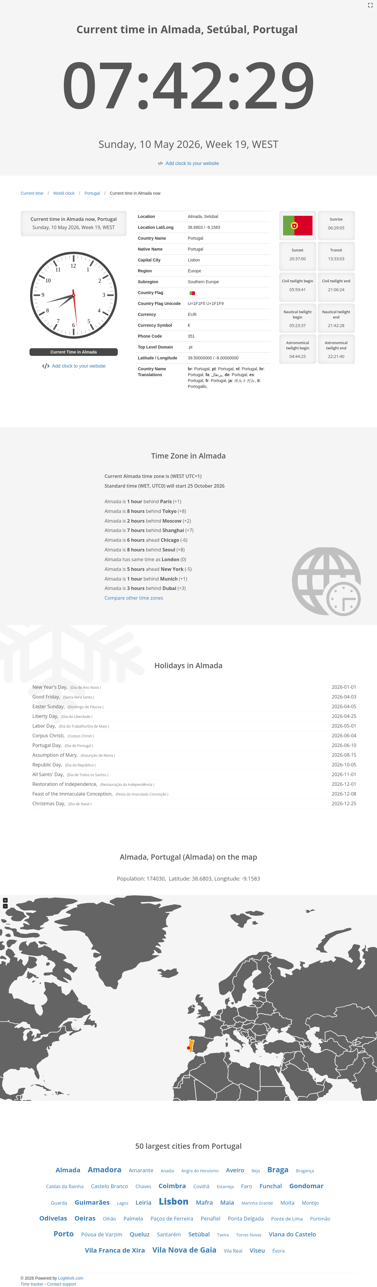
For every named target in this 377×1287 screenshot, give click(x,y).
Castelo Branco (109, 1186)
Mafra (204, 1202)
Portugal (92, 193)
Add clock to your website (192, 163)
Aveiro (235, 1170)
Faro (246, 1186)
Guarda (59, 1203)
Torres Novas (249, 1235)
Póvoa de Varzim (102, 1234)
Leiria (143, 1202)
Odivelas (53, 1217)
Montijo (310, 1203)
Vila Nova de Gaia (184, 1250)
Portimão (320, 1219)
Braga (278, 1169)
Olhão (109, 1219)
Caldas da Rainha (65, 1186)
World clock (64, 193)
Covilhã (201, 1186)
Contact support (61, 1284)
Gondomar (306, 1185)
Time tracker (32, 1284)
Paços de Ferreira (172, 1218)
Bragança (305, 1170)
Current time (32, 193)
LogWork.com (70, 1278)
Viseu (257, 1250)
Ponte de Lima (287, 1219)
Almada (68, 1169)
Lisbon (173, 1201)
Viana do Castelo (292, 1234)
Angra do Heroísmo (200, 1170)
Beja (256, 1170)
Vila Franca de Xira (115, 1250)
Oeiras (85, 1217)
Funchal (270, 1186)
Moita (287, 1202)
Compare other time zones (134, 598)
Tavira (223, 1235)
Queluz (140, 1234)
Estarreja (225, 1186)
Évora (278, 1251)
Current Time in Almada (73, 352)
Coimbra (172, 1185)
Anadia (167, 1170)
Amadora (105, 1169)
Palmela (133, 1218)
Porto (64, 1233)
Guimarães (92, 1202)
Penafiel (210, 1218)
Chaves (143, 1186)
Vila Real (233, 1251)
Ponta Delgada (246, 1218)
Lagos (122, 1203)
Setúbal (199, 1234)
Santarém (169, 1234)
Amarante (141, 1170)
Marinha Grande (257, 1203)
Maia (227, 1202)
